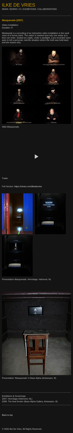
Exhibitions (29, 9)
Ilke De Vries (18, 5)
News (5, 9)
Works (14, 9)
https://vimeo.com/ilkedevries (28, 186)
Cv (20, 9)
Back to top (7, 415)
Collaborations (47, 9)
